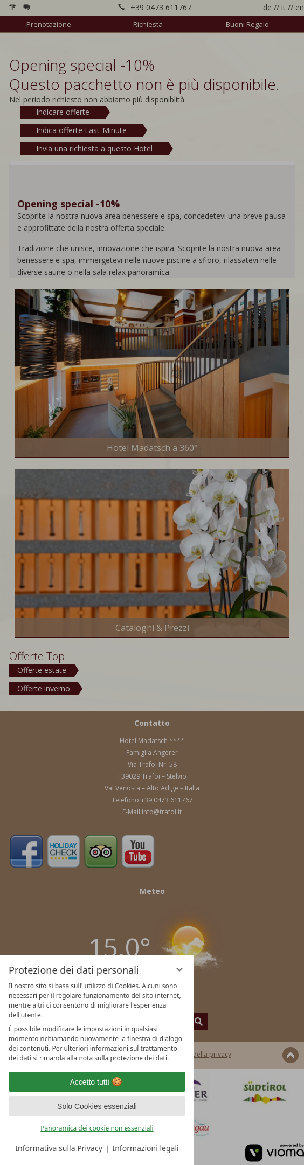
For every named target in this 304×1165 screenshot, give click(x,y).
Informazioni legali (145, 1148)
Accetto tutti (97, 1082)
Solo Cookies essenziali (97, 1106)
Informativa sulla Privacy (58, 1148)
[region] (97, 1022)
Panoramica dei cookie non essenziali (96, 1128)
